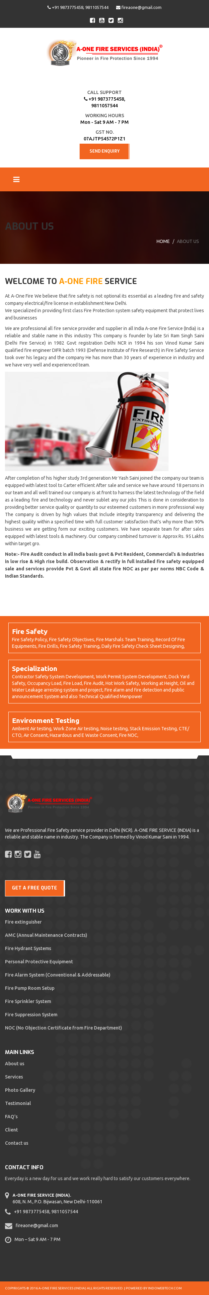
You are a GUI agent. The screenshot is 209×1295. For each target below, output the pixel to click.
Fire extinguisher (23, 922)
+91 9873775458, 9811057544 (77, 7)
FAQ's (11, 1116)
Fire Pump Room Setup (29, 988)
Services (14, 1076)
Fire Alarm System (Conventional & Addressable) (57, 975)
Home (163, 241)
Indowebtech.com (165, 1288)
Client (11, 1129)
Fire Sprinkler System (28, 1001)
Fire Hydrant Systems (28, 948)
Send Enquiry (105, 151)
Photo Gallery (20, 1090)
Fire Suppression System (31, 1014)
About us (14, 1063)
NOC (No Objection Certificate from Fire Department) (63, 1028)
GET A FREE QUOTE (34, 888)
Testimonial (18, 1103)
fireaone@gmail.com (139, 7)
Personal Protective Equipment (39, 961)
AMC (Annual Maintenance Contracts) (46, 935)
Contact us (16, 1143)
